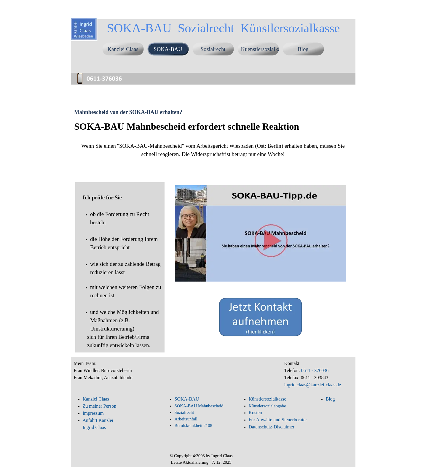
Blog (303, 49)
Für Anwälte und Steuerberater (278, 419)
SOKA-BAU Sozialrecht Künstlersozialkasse (223, 28)
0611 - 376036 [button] (314, 370)
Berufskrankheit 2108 (193, 425)
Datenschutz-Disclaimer (272, 426)
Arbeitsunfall (186, 419)
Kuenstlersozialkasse (264, 49)
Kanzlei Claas (122, 49)
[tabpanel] (213, 148)
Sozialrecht (213, 49)
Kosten (255, 412)
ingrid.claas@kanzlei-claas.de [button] (312, 384)
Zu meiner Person (100, 406)
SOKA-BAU (168, 49)
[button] (102, 73)
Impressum (93, 413)
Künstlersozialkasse (267, 398)
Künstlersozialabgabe (268, 406)
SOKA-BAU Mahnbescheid (199, 406)
